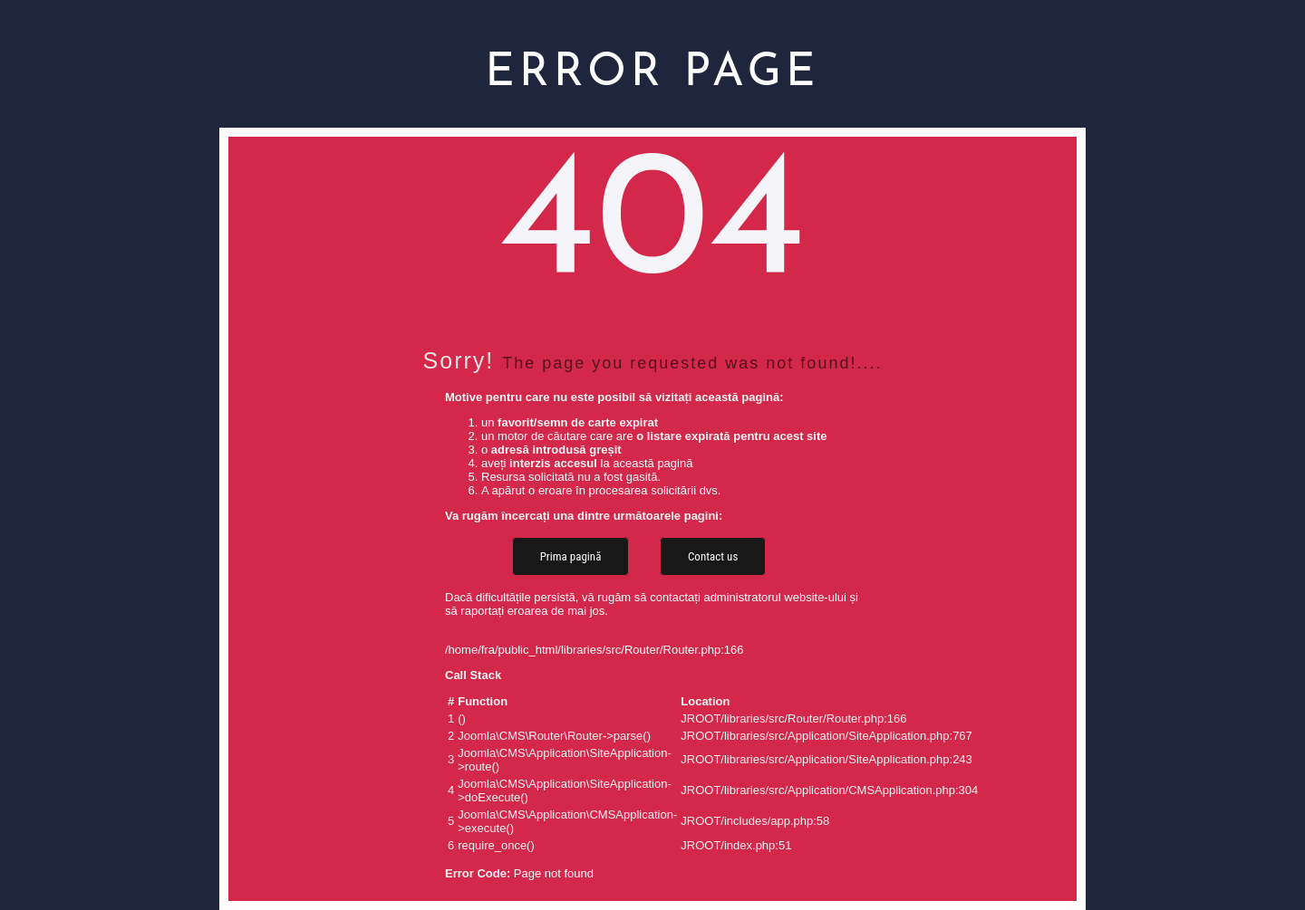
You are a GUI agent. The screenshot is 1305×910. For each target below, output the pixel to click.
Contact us (713, 556)
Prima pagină (571, 556)
